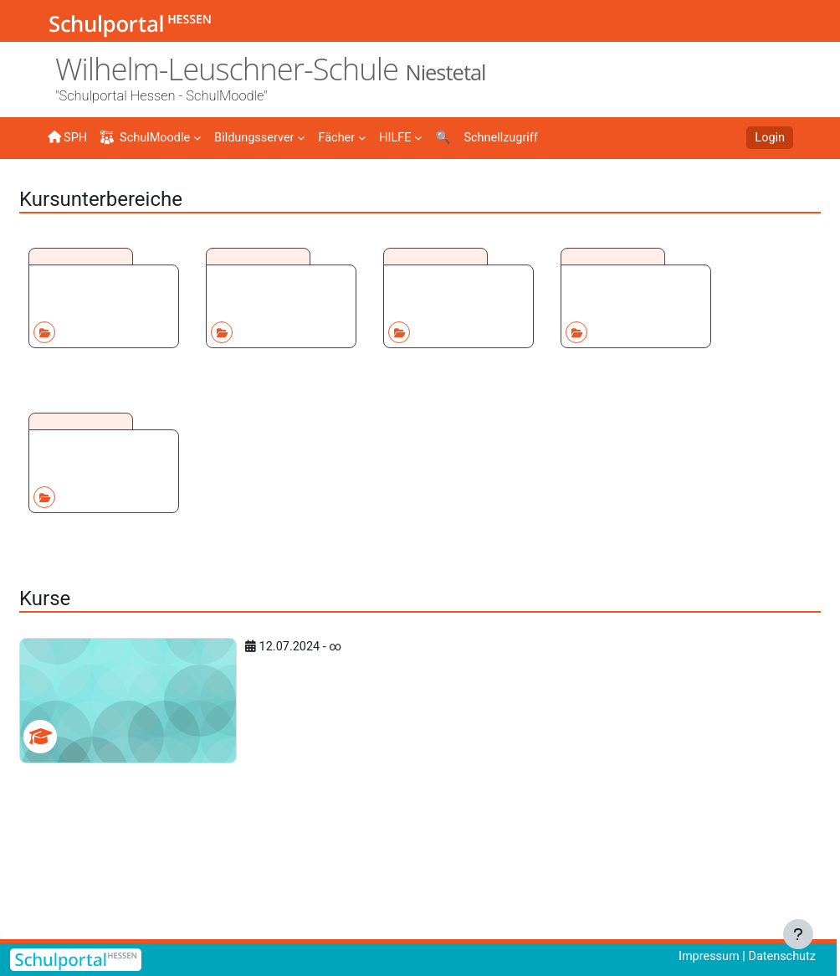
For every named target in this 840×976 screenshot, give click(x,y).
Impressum (705, 956)
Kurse (115, 190)
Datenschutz (780, 956)
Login (769, 138)
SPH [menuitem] (68, 137)
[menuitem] (264, 136)
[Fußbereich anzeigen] (798, 934)
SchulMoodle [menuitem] (148, 137)
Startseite (74, 194)
